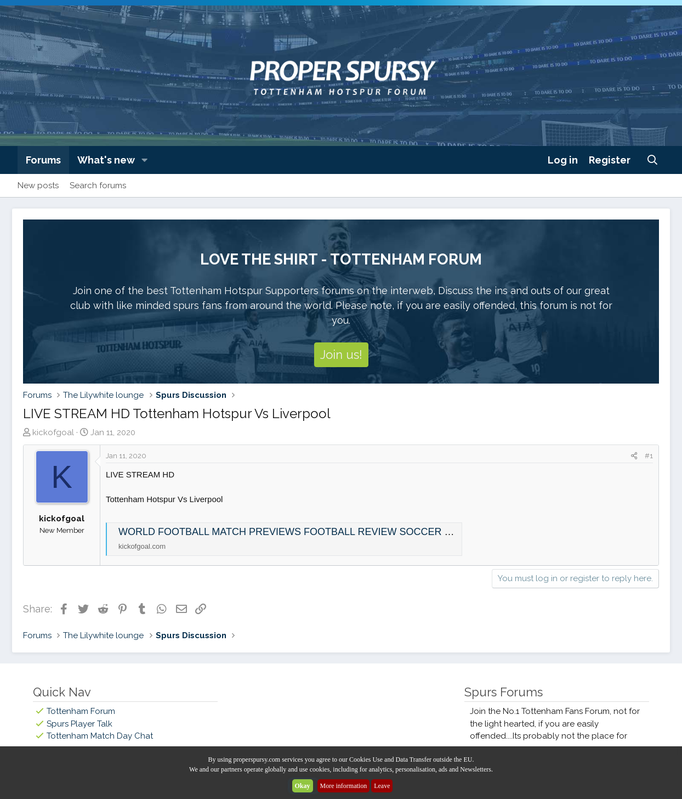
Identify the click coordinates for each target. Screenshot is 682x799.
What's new (106, 160)
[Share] (634, 456)
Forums (43, 160)
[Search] (652, 160)
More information (343, 786)
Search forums (98, 185)
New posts (38, 185)
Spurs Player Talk (79, 724)
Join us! (341, 354)
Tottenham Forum (81, 711)
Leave (382, 786)
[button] (145, 160)
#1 (649, 456)
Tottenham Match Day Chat (100, 736)
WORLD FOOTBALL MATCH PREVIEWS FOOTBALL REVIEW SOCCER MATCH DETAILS (320, 531)
